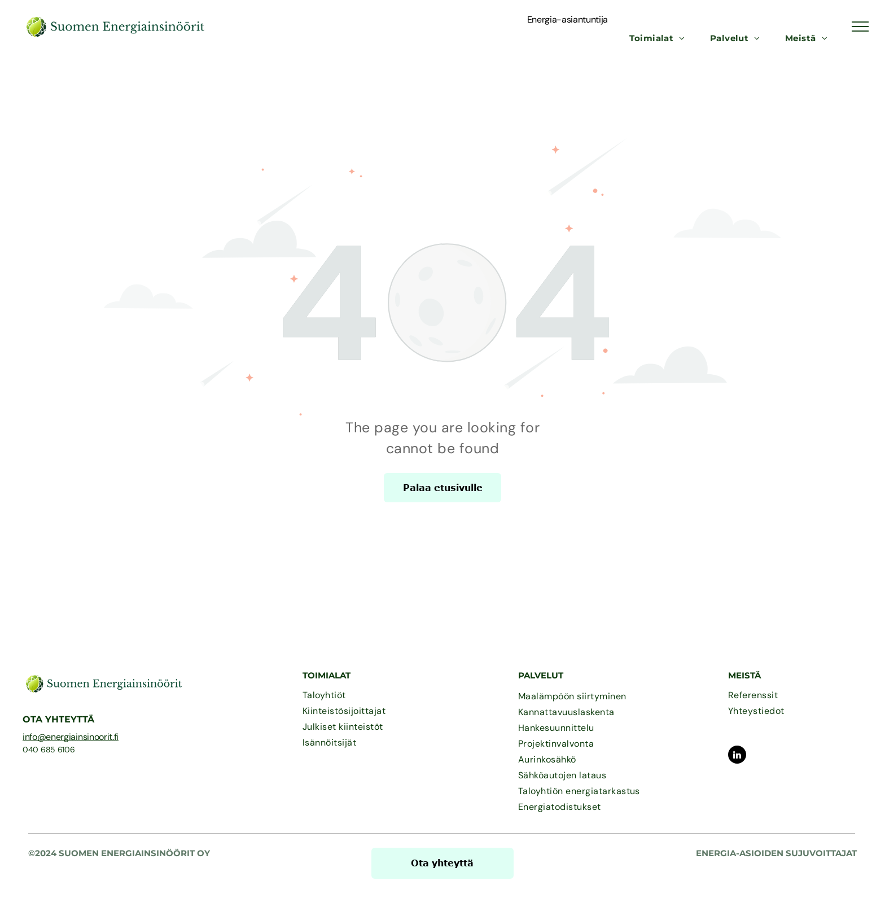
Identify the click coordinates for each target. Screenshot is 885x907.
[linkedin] (737, 756)
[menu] (860, 26)
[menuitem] (657, 38)
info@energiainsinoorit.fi (71, 737)
